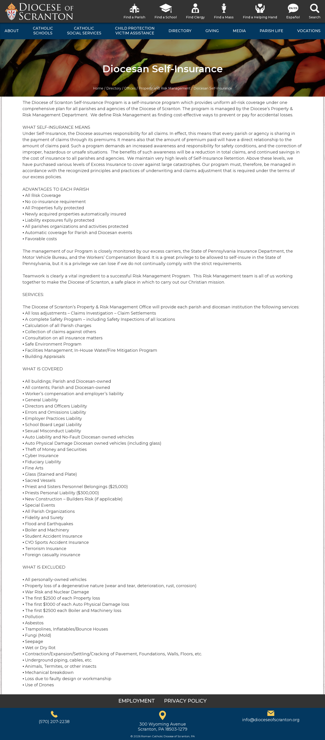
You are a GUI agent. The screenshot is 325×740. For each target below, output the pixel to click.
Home (98, 88)
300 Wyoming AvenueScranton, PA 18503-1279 (162, 727)
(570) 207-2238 (54, 721)
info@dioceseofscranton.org (271, 719)
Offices (130, 88)
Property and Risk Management (165, 88)
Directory (113, 88)
